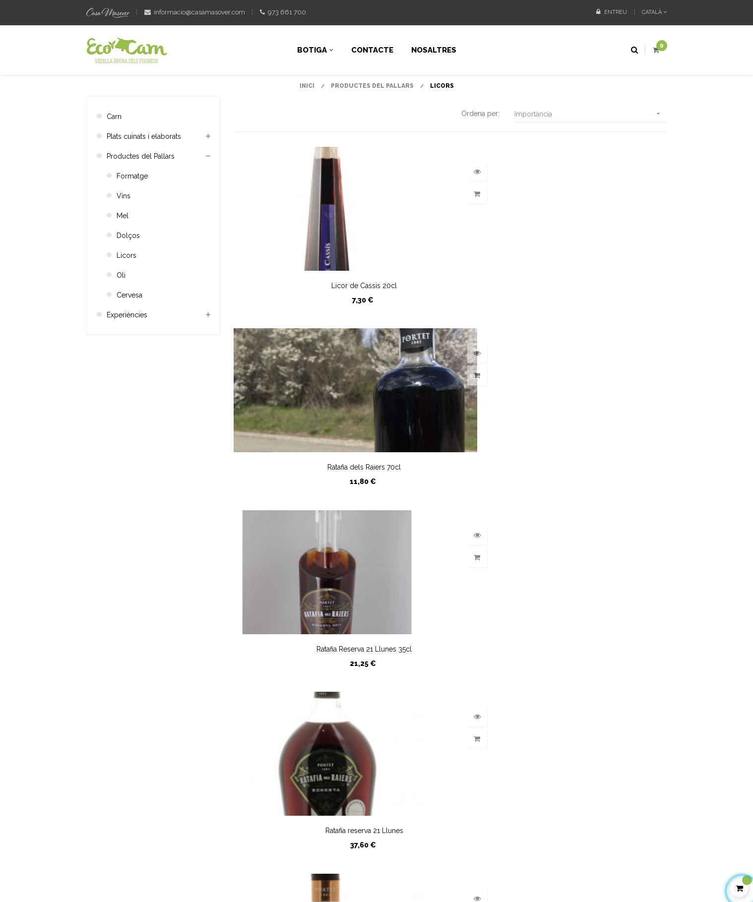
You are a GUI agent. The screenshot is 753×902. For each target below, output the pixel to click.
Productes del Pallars (141, 196)
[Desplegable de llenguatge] (650, 12)
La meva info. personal (470, 723)
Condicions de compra (371, 707)
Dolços (128, 275)
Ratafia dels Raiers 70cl (451, 325)
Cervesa (129, 335)
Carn (114, 156)
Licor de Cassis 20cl (302, 325)
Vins (123, 236)
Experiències (127, 355)
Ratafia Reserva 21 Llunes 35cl (599, 325)
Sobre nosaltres (359, 723)
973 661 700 (283, 12)
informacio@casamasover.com (194, 12)
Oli (121, 315)
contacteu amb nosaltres (126, 701)
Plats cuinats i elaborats (144, 176)
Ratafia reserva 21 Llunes (302, 507)
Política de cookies (430, 854)
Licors (126, 295)
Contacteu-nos (358, 690)
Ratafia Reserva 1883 (451, 507)
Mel (122, 255)
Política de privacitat (361, 854)
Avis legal (307, 854)
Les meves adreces (465, 707)
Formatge (132, 216)
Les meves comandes (469, 690)
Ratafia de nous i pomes (599, 507)
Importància (590, 153)
